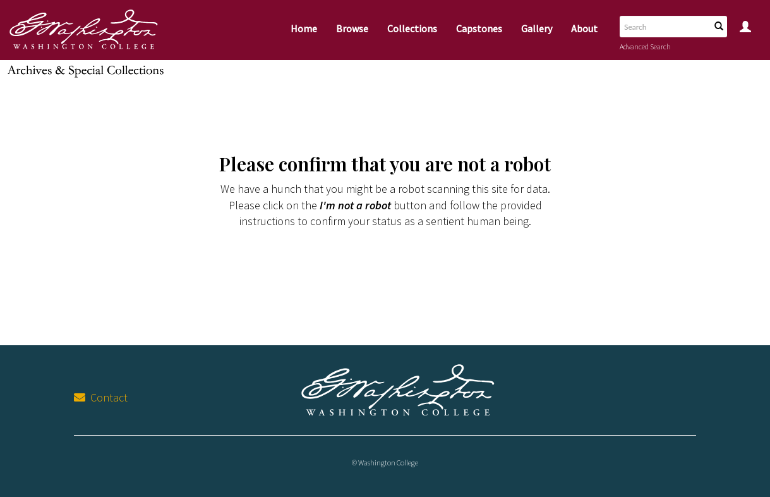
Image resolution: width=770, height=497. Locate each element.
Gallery (536, 28)
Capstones (479, 28)
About (584, 28)
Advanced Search (645, 46)
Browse (352, 28)
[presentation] (388, 269)
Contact (101, 397)
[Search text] (664, 26)
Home (304, 28)
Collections (412, 28)
